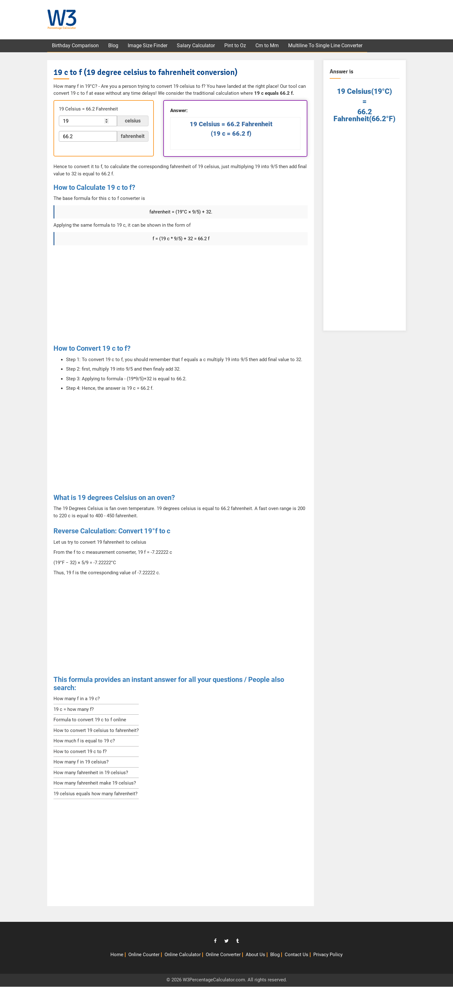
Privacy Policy (328, 955)
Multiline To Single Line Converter (329, 46)
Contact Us (296, 955)
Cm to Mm (270, 46)
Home (116, 955)
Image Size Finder (149, 46)
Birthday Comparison (75, 46)
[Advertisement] (296, 20)
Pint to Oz (238, 46)
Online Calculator (183, 955)
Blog (114, 46)
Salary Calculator (198, 46)
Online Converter (223, 955)
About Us (255, 955)
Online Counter (143, 955)
